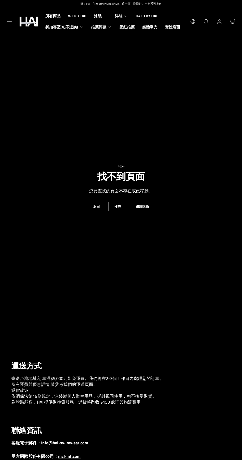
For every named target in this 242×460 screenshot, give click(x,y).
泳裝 (100, 16)
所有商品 (52, 16)
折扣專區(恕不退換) (64, 27)
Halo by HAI (146, 16)
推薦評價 (101, 27)
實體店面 (172, 27)
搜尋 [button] (117, 206)
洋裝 (121, 16)
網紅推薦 (127, 27)
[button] (9, 21)
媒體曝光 (149, 27)
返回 (96, 206)
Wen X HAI (77, 16)
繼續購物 (142, 206)
